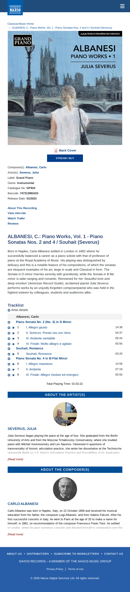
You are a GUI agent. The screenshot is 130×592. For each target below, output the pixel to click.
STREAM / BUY (65, 158)
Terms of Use (76, 569)
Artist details (19, 310)
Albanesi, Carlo (36, 167)
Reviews (13, 223)
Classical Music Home (20, 23)
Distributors (38, 553)
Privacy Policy (55, 569)
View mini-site (17, 213)
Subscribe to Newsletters (77, 553)
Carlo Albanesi (23, 504)
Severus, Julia (29, 172)
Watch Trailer (16, 218)
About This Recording (22, 208)
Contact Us (113, 553)
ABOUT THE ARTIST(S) (65, 394)
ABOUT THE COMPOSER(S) (65, 469)
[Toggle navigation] (121, 6)
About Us (15, 553)
